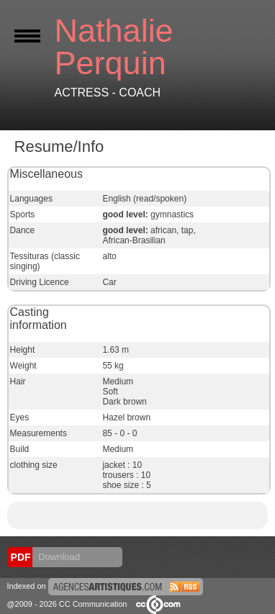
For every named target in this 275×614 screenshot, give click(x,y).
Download (58, 556)
